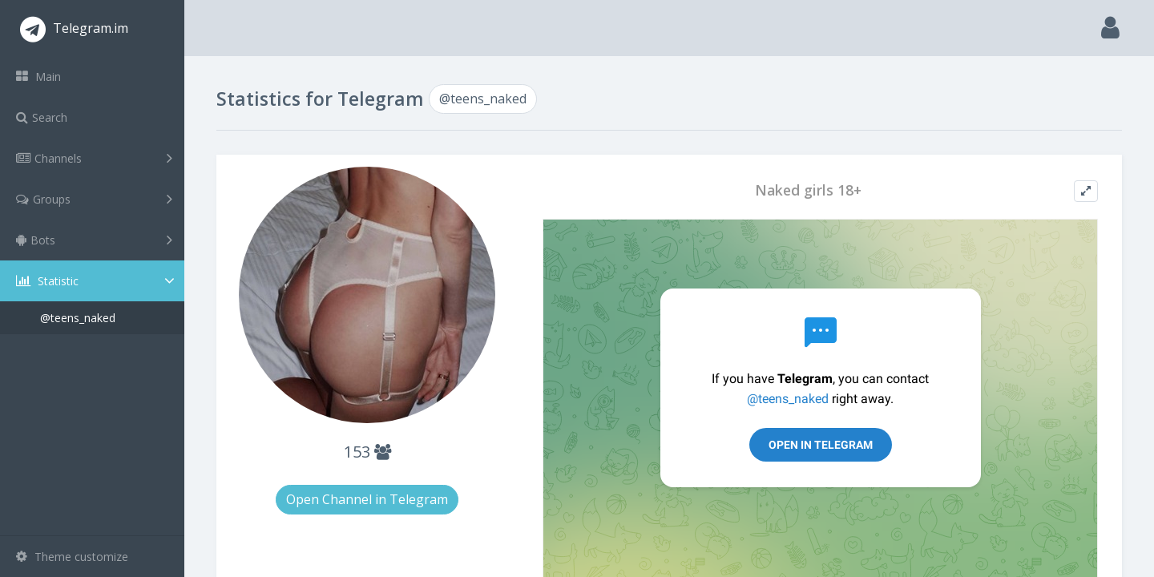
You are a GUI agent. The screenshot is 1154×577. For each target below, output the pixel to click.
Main (38, 76)
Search (41, 117)
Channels (94, 158)
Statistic (97, 280)
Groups (94, 199)
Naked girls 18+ (808, 190)
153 (367, 451)
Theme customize (72, 556)
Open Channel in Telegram (367, 499)
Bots (94, 240)
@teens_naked (77, 317)
